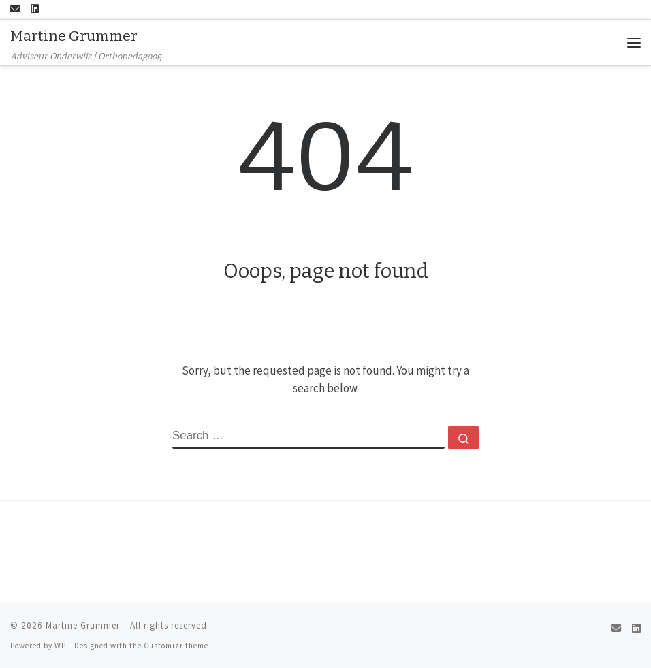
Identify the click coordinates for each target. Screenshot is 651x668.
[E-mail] (15, 9)
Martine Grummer (83, 625)
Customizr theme (176, 645)
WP (60, 645)
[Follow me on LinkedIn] (35, 9)
